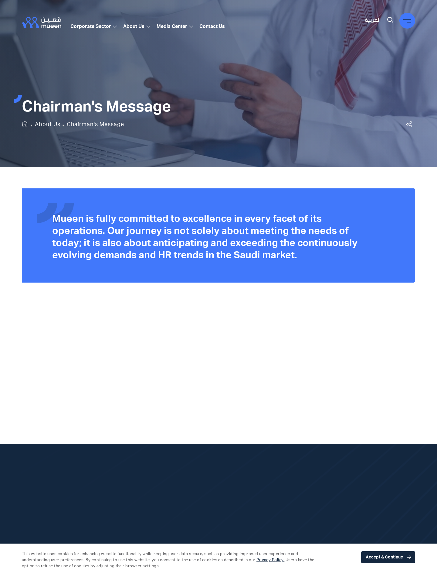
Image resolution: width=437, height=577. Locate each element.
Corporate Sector (90, 26)
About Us (133, 26)
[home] (25, 125)
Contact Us (212, 26)
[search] (390, 20)
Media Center (172, 26)
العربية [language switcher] (373, 20)
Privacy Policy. (270, 560)
